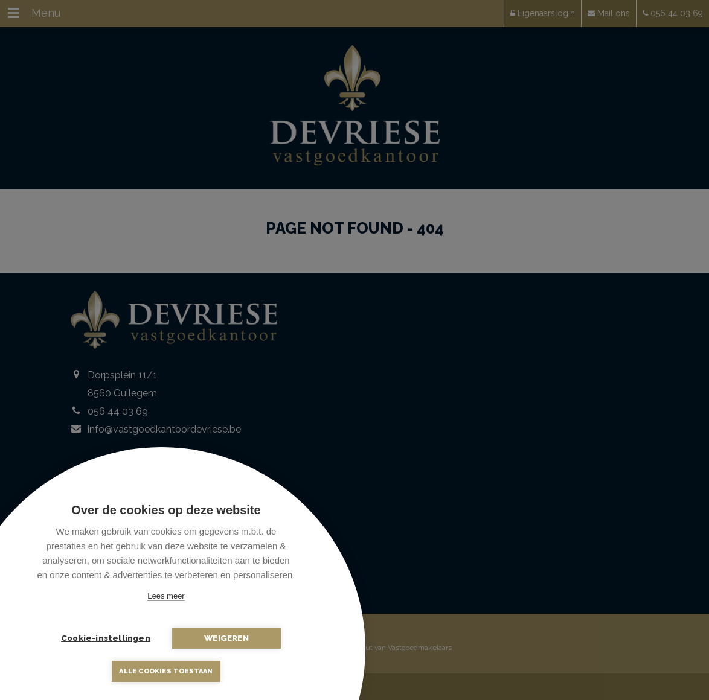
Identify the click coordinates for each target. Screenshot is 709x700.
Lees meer (165, 595)
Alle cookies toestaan (166, 671)
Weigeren (226, 638)
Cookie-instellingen (105, 638)
